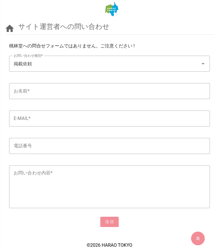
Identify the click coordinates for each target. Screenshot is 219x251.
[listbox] (109, 134)
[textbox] (109, 64)
